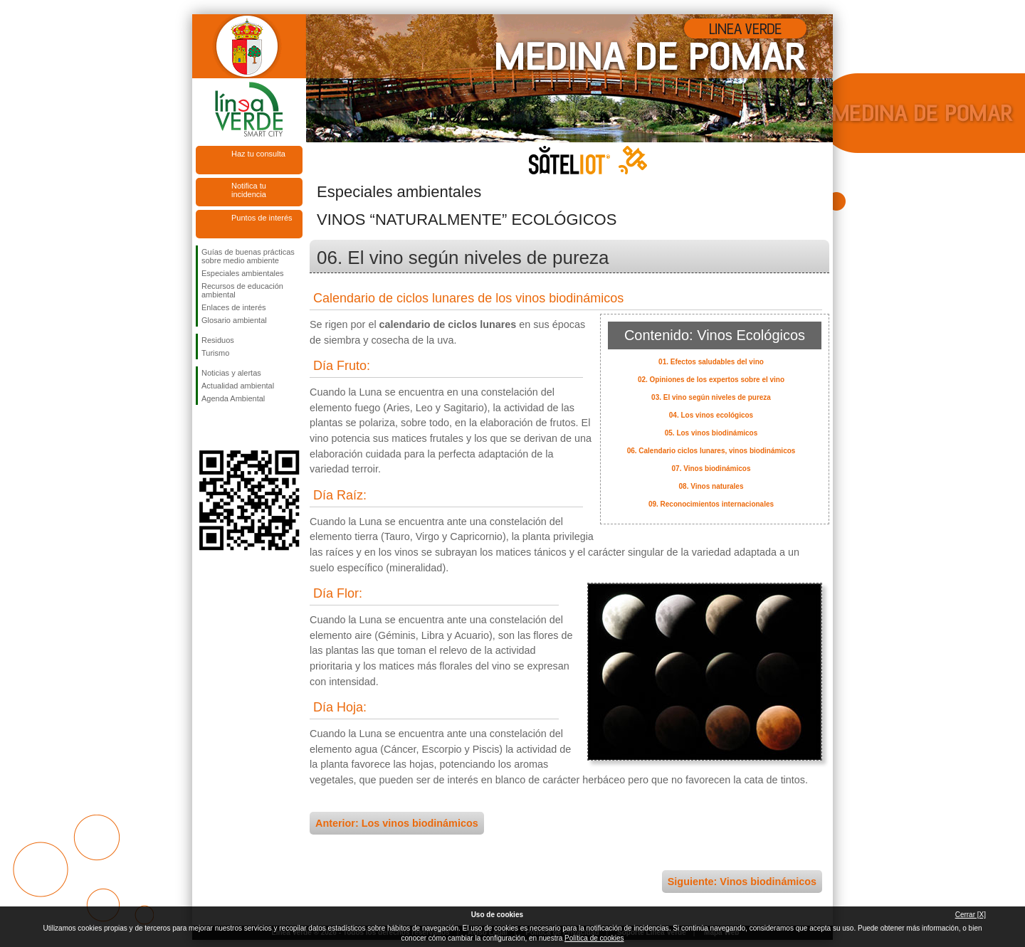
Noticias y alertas (231, 373)
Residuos (217, 340)
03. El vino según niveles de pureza (711, 397)
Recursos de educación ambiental (242, 290)
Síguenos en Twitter (227, 427)
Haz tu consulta (258, 153)
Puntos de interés (262, 217)
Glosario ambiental (234, 320)
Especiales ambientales (242, 273)
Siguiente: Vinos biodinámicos (742, 881)
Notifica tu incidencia (248, 190)
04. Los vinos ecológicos (711, 415)
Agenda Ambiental (233, 398)
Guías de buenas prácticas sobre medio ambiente (248, 256)
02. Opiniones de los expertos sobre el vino (711, 379)
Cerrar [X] (970, 915)
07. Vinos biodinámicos (711, 468)
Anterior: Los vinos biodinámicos (396, 823)
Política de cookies (594, 938)
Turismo (215, 353)
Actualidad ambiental (237, 385)
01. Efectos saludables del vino (711, 362)
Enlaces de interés (233, 307)
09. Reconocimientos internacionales (711, 504)
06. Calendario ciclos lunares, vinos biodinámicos (711, 451)
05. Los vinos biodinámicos (711, 433)
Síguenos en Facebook (204, 427)
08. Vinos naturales (711, 486)
